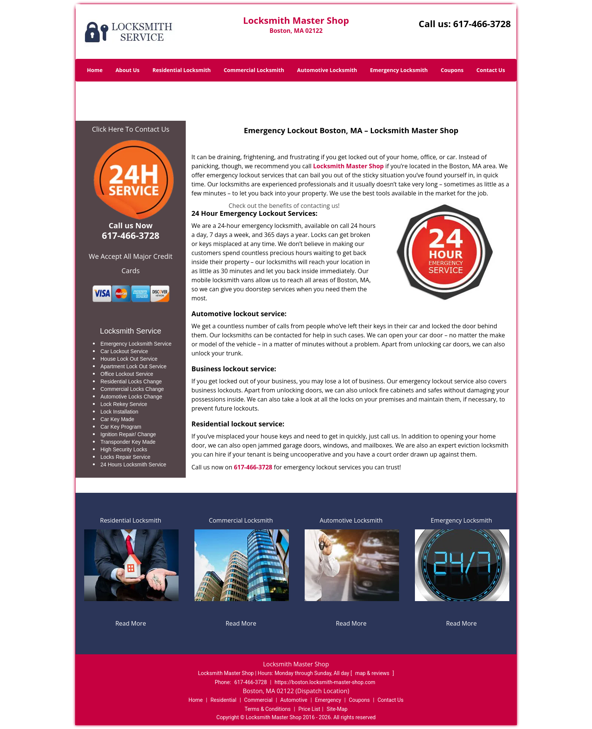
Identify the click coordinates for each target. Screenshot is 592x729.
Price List (309, 709)
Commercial (258, 700)
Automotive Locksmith (327, 70)
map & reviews (373, 673)
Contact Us (490, 70)
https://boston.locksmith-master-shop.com (324, 682)
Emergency (328, 700)
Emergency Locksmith (399, 70)
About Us (128, 70)
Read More (130, 623)
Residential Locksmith (182, 70)
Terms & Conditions (268, 709)
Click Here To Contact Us (130, 129)
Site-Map (337, 709)
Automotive (293, 700)
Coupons (452, 70)
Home (94, 70)
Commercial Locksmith (254, 70)
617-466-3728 (482, 23)
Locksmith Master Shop (348, 166)
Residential (223, 700)
